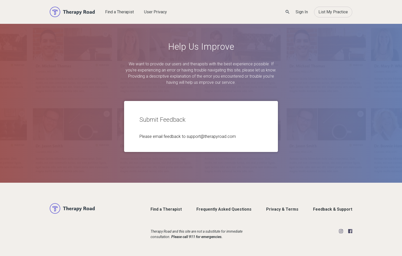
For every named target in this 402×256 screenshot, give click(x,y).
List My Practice (333, 11)
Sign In (302, 11)
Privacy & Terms (282, 209)
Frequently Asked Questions (224, 209)
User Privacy (155, 11)
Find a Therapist (119, 11)
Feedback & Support (332, 209)
